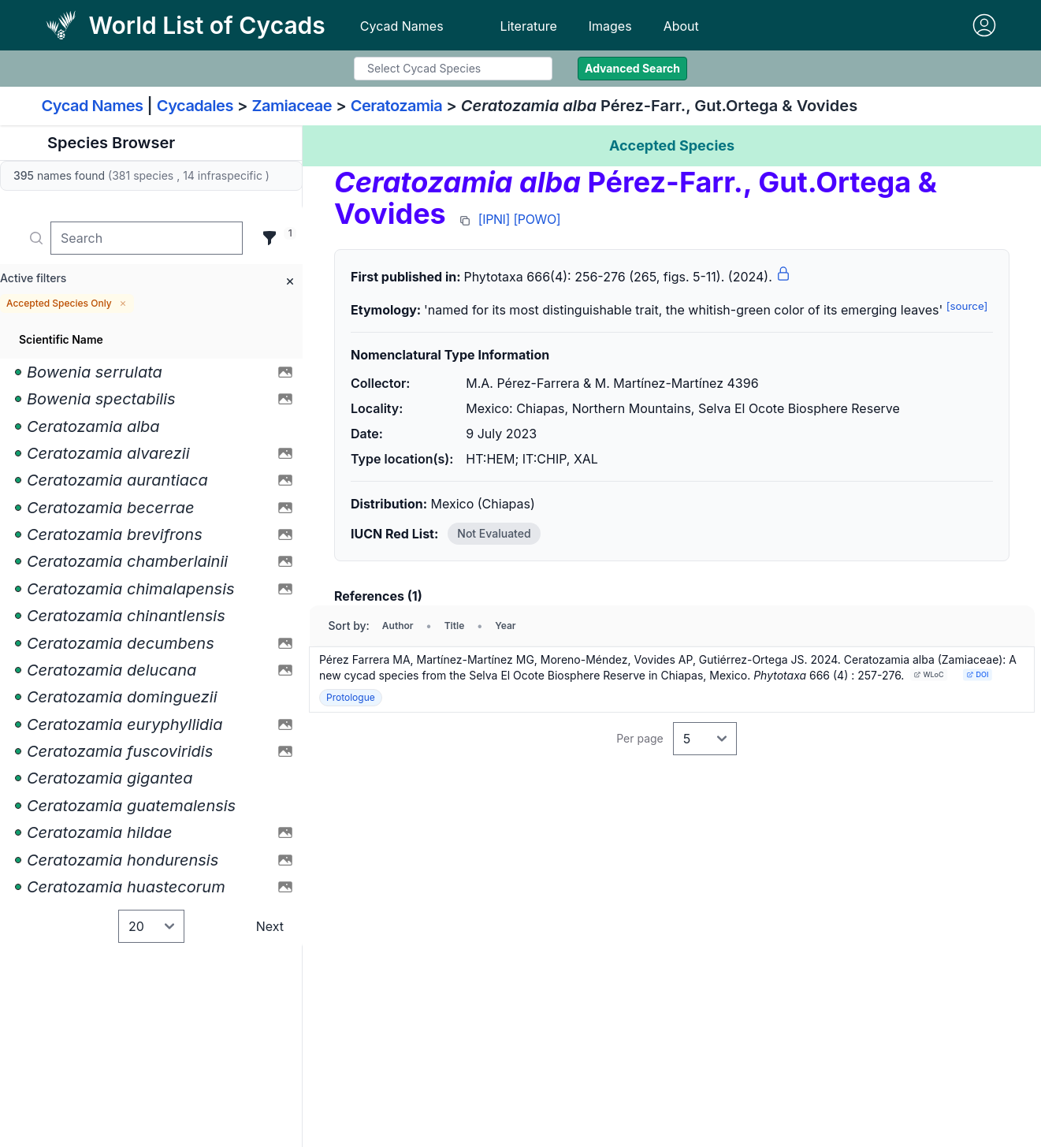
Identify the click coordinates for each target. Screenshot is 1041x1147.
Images (610, 26)
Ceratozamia (397, 105)
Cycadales (195, 105)
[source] (967, 306)
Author (398, 625)
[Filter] (269, 238)
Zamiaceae (291, 105)
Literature (528, 26)
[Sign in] (984, 25)
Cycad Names (402, 26)
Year (505, 625)
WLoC (929, 674)
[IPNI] (494, 219)
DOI (978, 674)
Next (270, 926)
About (681, 26)
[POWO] (536, 219)
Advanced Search (632, 68)
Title (454, 625)
